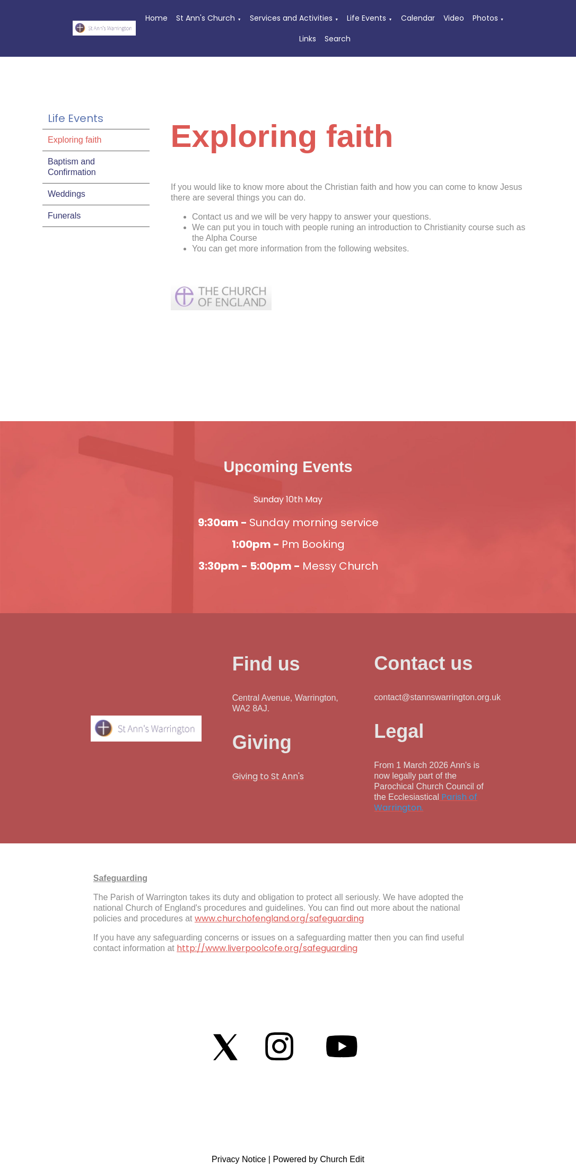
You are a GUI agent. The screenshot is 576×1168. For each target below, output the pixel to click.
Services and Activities (291, 18)
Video (453, 18)
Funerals (64, 215)
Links (307, 38)
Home (156, 18)
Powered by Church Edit (318, 1159)
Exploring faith (74, 139)
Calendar (418, 18)
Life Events (366, 18)
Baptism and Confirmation (72, 167)
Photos (485, 18)
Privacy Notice (239, 1159)
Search (338, 38)
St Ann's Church (205, 18)
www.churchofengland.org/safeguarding (279, 918)
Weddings (66, 193)
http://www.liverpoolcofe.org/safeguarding (267, 948)
